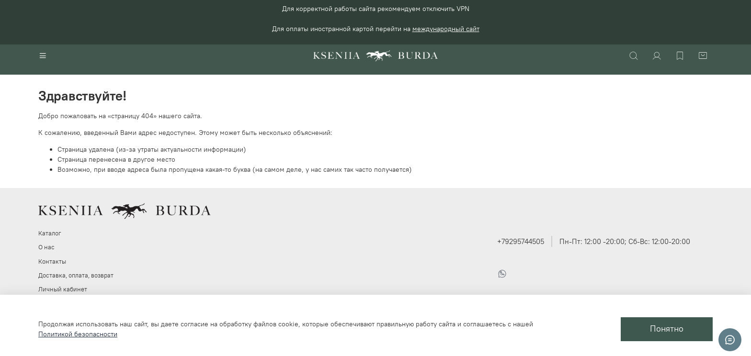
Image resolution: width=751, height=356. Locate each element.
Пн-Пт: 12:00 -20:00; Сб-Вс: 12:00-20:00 (624, 241)
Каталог (49, 233)
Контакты (52, 261)
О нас (46, 247)
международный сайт (445, 28)
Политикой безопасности (77, 334)
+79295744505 (520, 241)
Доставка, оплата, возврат (76, 275)
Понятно (666, 328)
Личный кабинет (62, 289)
